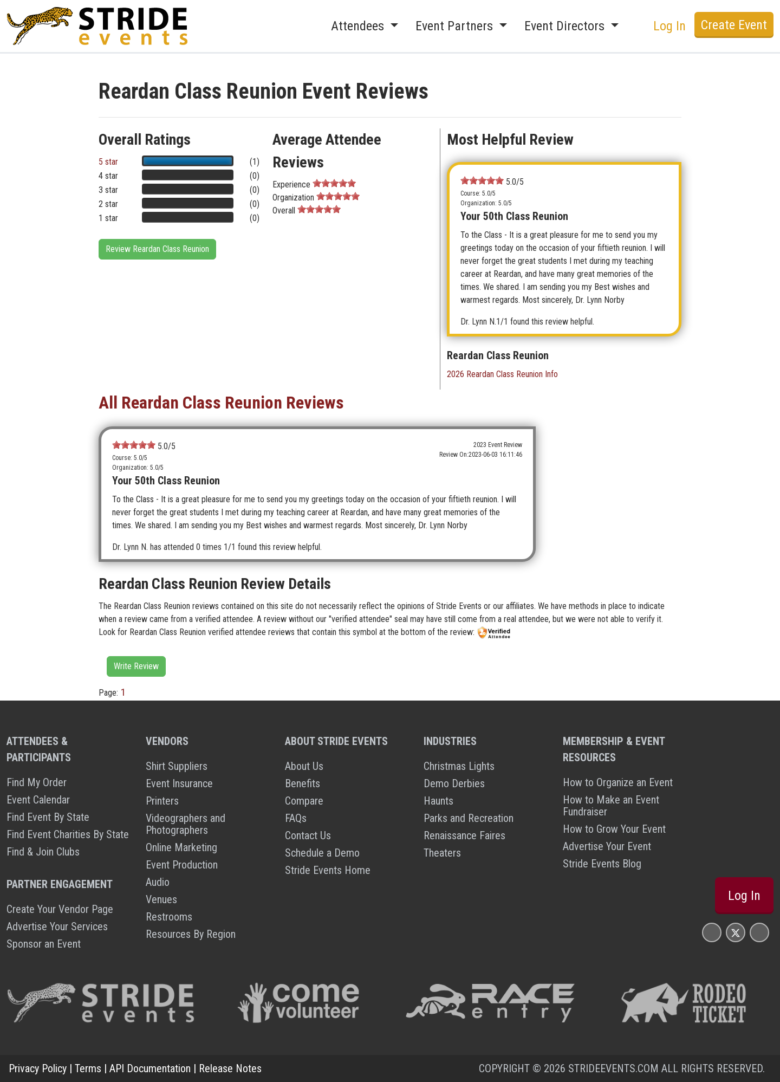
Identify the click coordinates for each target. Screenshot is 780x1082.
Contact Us (308, 835)
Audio (158, 882)
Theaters (442, 852)
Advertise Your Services (57, 926)
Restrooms (169, 916)
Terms (88, 1068)
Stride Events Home (327, 870)
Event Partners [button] (455, 26)
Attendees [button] (359, 26)
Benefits (302, 783)
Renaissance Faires (464, 835)
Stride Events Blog (602, 863)
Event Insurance (179, 783)
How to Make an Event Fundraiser (611, 805)
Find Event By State (47, 817)
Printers (162, 800)
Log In (669, 26)
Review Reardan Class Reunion (157, 249)
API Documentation (150, 1068)
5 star (108, 162)
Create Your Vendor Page (59, 909)
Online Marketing (181, 847)
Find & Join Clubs (43, 851)
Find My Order (36, 782)
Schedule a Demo (322, 852)
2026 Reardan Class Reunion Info (502, 374)
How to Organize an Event (618, 782)
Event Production (182, 864)
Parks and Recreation (469, 818)
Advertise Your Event (607, 846)
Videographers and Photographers (185, 824)
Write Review (136, 666)
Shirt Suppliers (176, 766)
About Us (304, 766)
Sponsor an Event (43, 943)
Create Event (734, 25)
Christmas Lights (459, 766)
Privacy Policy (38, 1068)
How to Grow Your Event (614, 828)
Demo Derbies (454, 783)
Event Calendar (38, 799)
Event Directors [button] (566, 26)
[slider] (334, 183)
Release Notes (230, 1068)
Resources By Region (191, 934)
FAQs (296, 818)
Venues (161, 899)
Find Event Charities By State (67, 834)
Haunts (438, 800)
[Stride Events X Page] (735, 932)
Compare (304, 800)
